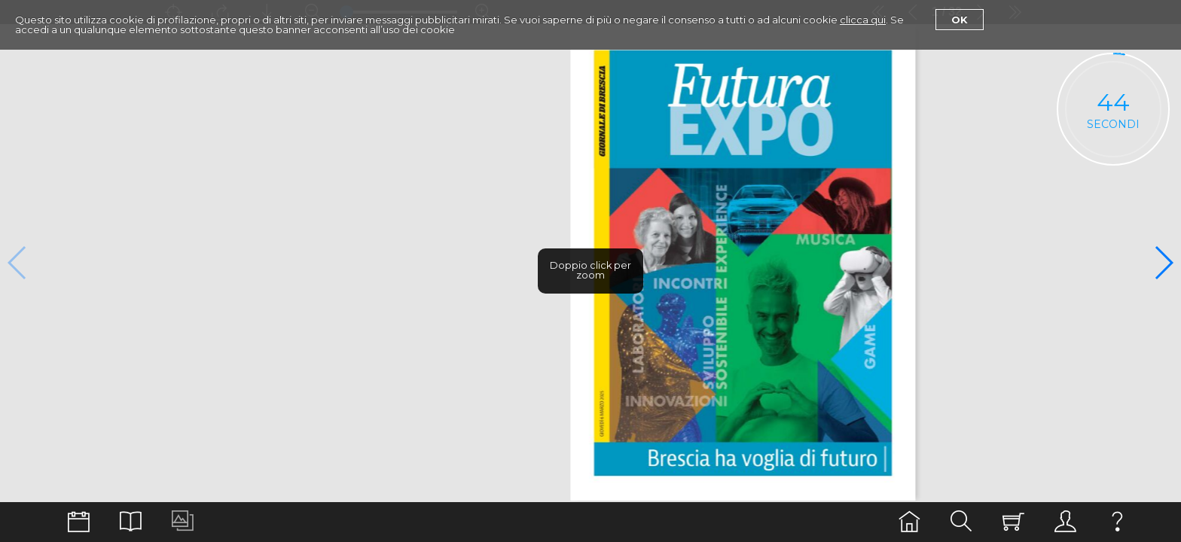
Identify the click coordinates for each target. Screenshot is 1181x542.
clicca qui (863, 20)
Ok (959, 20)
